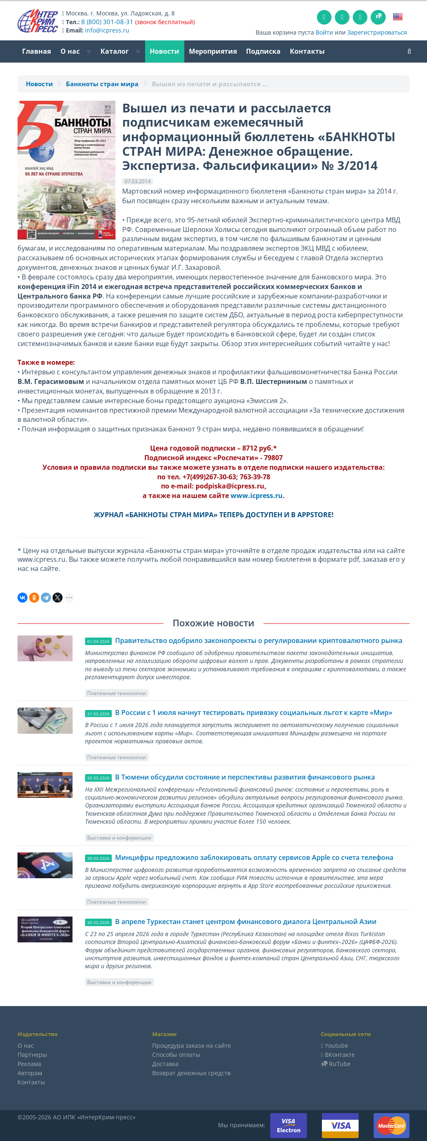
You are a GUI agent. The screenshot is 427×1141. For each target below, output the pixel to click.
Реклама (29, 1064)
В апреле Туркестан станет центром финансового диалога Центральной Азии (246, 921)
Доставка (165, 1064)
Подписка (263, 51)
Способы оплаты (176, 1055)
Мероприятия (213, 51)
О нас (75, 51)
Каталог (120, 51)
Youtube (336, 1045)
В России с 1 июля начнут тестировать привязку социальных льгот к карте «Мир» (253, 712)
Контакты (307, 51)
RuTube (340, 1064)
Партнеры (32, 1055)
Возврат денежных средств (191, 1073)
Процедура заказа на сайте (191, 1045)
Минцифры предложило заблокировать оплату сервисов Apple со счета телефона (254, 857)
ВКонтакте (340, 1055)
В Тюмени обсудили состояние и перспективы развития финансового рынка (245, 777)
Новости (164, 51)
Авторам (30, 1073)
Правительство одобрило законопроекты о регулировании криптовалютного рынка (258, 640)
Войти (324, 32)
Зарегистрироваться (377, 32)
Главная (36, 51)
